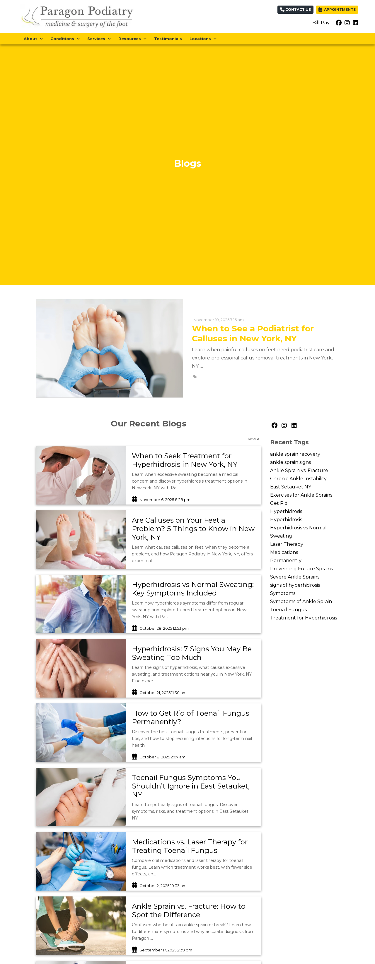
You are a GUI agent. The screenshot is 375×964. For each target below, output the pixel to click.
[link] (193, 460)
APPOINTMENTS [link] (337, 9)
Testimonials (168, 38)
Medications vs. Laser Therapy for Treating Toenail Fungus (190, 846)
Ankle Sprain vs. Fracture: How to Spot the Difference (189, 910)
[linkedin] (355, 23)
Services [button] (99, 38)
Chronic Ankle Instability (298, 478)
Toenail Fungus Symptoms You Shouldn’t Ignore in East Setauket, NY (191, 786)
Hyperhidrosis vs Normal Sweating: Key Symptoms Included (193, 588)
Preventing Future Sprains (301, 568)
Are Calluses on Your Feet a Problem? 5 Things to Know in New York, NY (193, 528)
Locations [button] (203, 38)
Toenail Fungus (288, 609)
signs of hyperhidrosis (295, 585)
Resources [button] (132, 38)
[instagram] (347, 23)
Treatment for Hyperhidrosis (303, 618)
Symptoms (282, 593)
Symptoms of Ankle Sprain (301, 601)
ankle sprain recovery (295, 454)
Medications (284, 552)
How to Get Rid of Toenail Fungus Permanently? (190, 717)
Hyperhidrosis (286, 511)
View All (254, 439)
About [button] (33, 38)
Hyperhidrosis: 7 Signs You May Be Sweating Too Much (192, 653)
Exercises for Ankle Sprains (301, 495)
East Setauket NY (290, 487)
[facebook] (339, 23)
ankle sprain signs (290, 462)
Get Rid (279, 503)
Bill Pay (321, 22)
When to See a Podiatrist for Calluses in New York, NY (253, 333)
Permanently (285, 560)
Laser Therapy (286, 544)
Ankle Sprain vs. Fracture (299, 470)
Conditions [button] (65, 38)
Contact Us (295, 9)
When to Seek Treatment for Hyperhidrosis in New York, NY (184, 460)
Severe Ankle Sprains (294, 577)
